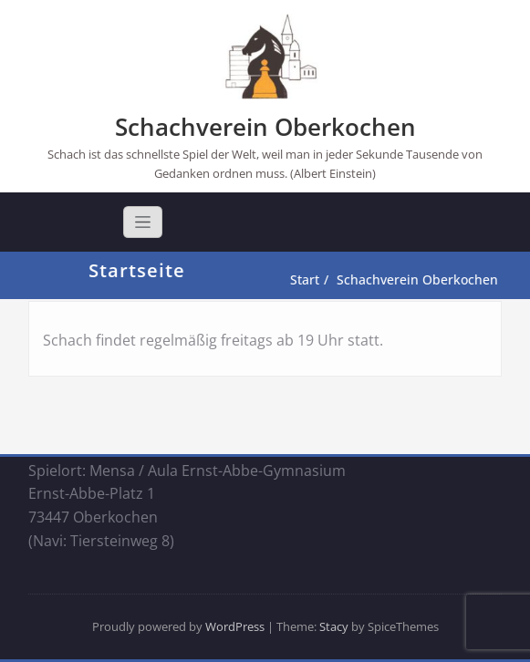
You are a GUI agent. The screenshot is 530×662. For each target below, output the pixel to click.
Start (308, 279)
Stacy (333, 626)
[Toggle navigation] (142, 222)
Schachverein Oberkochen (265, 126)
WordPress (235, 626)
